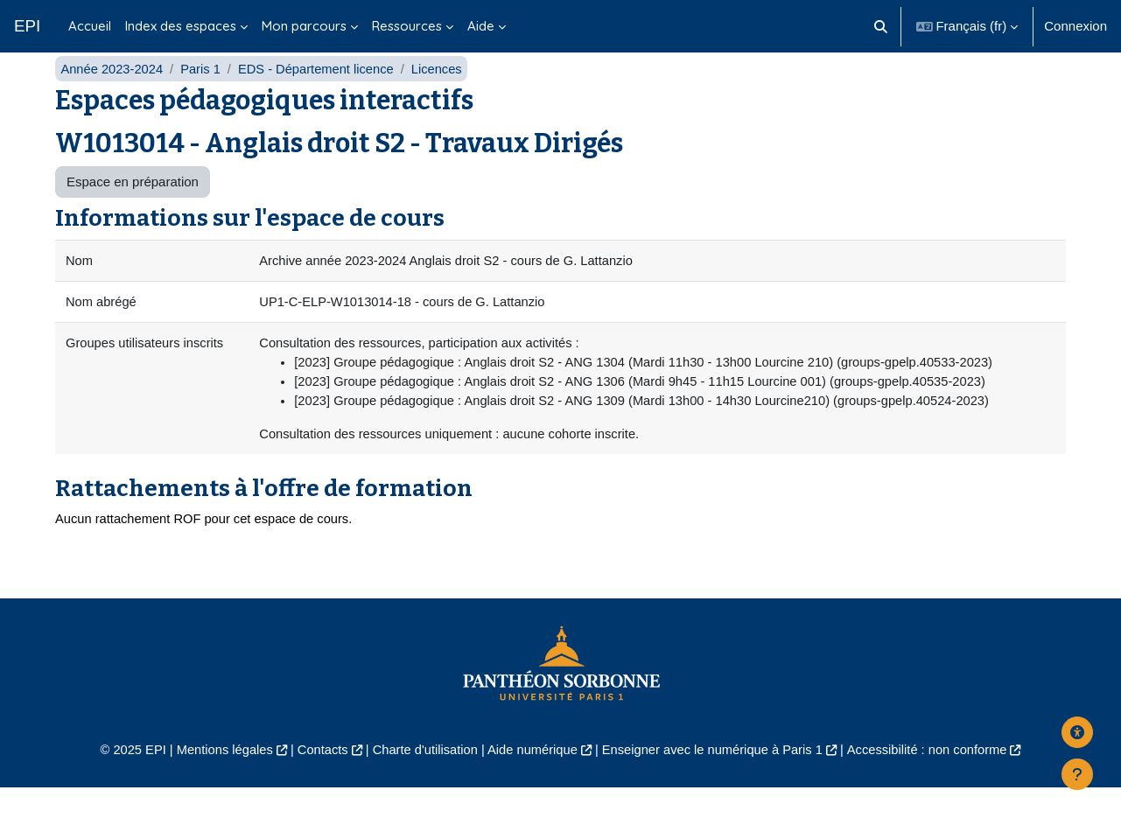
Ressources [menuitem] (407, 25)
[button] (881, 26)
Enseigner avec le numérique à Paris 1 (716, 780)
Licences (444, 94)
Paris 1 (203, 94)
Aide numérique (532, 780)
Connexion (1075, 25)
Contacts (316, 780)
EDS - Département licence (321, 94)
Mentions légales (215, 780)
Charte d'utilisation (422, 780)
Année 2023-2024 (112, 94)
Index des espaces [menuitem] (180, 25)
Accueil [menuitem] (89, 25)
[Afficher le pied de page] (1077, 774)
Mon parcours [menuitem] (304, 25)
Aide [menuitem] (480, 25)
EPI (27, 26)
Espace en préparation (133, 207)
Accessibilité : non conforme (936, 780)
